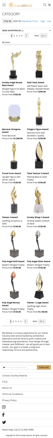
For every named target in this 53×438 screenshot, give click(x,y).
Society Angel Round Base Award (12, 84)
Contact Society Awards (14, 375)
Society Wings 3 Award (38, 217)
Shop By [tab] (7, 21)
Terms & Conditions (12, 394)
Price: (35, 21)
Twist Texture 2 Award (38, 173)
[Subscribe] (44, 367)
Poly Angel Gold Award (13, 261)
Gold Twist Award (35, 82)
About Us (7, 387)
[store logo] (20, 4)
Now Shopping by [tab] (11, 30)
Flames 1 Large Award (37, 302)
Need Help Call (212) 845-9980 (18, 429)
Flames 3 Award (10, 217)
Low (49, 21)
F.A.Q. (5, 381)
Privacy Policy (9, 400)
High (43, 21)
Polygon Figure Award (37, 129)
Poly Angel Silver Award (38, 261)
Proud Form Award (11, 173)
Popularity (26, 21)
